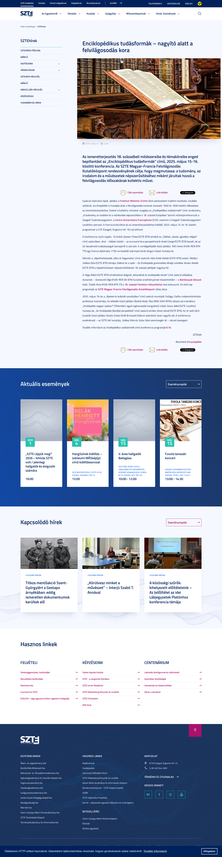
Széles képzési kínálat (92, 672)
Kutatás (91, 13)
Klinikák (86, 823)
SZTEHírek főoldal (30, 50)
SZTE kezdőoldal (27, 3)
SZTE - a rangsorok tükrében (95, 678)
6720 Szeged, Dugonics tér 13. (163, 763)
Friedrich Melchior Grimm (134, 201)
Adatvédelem (173, 3)
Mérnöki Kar (26, 807)
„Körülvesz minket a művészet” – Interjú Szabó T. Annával (110, 587)
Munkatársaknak (93, 3)
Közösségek (27, 96)
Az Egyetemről (49, 13)
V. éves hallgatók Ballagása (129, 456)
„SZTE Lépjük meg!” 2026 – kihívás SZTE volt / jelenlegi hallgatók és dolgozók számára (40, 462)
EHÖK (85, 792)
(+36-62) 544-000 (158, 768)
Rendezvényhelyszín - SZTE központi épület (102, 787)
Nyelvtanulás (26, 685)
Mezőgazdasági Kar (29, 802)
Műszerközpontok (136, 13)
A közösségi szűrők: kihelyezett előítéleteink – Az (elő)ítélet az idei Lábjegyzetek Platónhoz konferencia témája (170, 592)
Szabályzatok (88, 768)
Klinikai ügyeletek (90, 828)
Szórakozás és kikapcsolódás (158, 685)
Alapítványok (88, 763)
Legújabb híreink (33, 575)
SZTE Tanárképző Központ (32, 817)
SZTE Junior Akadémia (92, 685)
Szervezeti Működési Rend (94, 773)
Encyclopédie (194, 342)
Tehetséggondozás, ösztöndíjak (35, 672)
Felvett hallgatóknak (58, 3)
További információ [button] (155, 851)
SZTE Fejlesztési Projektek (94, 797)
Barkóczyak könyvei (190, 279)
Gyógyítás (110, 13)
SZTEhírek (41, 26)
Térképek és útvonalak (159, 777)
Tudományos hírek (30, 102)
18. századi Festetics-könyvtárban (143, 284)
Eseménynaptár (177, 384)
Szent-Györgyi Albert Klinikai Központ (99, 818)
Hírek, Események (166, 13)
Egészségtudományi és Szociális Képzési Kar (41, 777)
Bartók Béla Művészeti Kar (32, 768)
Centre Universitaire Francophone (133, 220)
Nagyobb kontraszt (200, 4)
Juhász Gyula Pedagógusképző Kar (36, 797)
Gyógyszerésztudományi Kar (33, 792)
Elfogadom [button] (209, 851)
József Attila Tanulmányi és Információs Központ (104, 782)
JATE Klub (86, 704)
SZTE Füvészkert (90, 698)
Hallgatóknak (76, 3)
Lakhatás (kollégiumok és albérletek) (161, 672)
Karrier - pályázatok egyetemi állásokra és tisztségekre (108, 802)
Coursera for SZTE (28, 691)
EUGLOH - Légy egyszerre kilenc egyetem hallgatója (44, 698)
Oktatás (72, 13)
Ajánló (24, 56)
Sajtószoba (26, 63)
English (188, 3)
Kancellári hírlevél (31, 89)
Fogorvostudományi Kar (31, 782)
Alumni (113, 3)
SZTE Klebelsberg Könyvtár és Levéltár (100, 691)
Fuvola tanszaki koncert (175, 456)
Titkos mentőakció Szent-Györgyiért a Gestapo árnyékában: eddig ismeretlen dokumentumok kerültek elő (48, 592)
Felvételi (41, 3)
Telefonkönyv (155, 3)
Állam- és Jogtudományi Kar (33, 763)
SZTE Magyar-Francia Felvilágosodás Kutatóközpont (126, 289)
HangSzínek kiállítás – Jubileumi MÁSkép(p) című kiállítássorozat (87, 458)
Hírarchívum (27, 70)
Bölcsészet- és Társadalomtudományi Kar (39, 773)
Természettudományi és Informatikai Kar (39, 822)
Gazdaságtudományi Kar (31, 787)
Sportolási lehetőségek (155, 678)
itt (169, 327)
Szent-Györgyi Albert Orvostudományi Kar (40, 812)
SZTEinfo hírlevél (30, 76)
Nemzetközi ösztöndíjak (31, 678)
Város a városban (152, 691)
